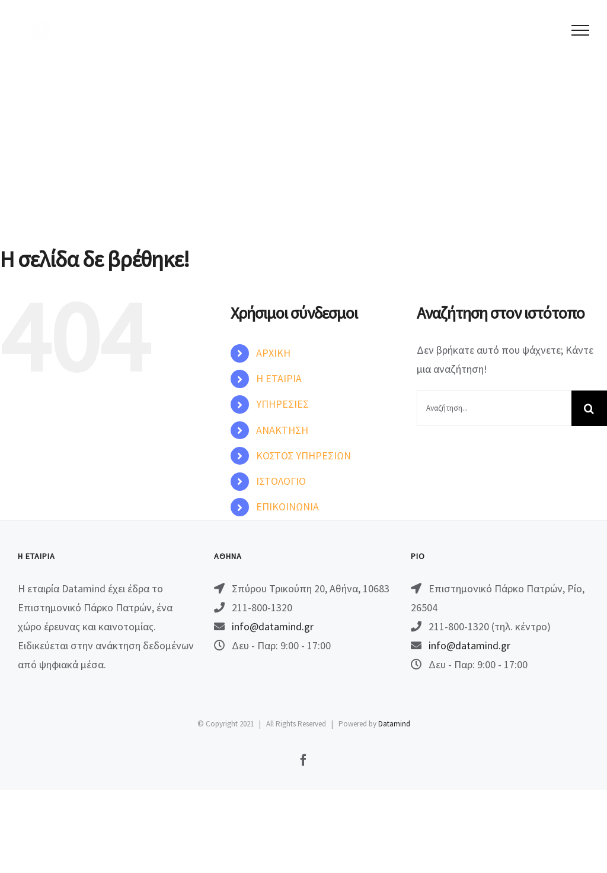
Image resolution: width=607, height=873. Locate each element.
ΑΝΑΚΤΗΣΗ (282, 430)
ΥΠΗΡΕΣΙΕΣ (282, 404)
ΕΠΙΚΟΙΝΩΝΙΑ (287, 506)
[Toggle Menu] (580, 30)
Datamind (394, 724)
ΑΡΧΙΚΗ (273, 353)
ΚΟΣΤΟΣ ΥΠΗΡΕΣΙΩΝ (303, 455)
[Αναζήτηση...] (494, 408)
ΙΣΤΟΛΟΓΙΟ (281, 481)
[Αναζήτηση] (589, 408)
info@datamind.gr (273, 626)
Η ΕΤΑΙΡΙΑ (279, 378)
